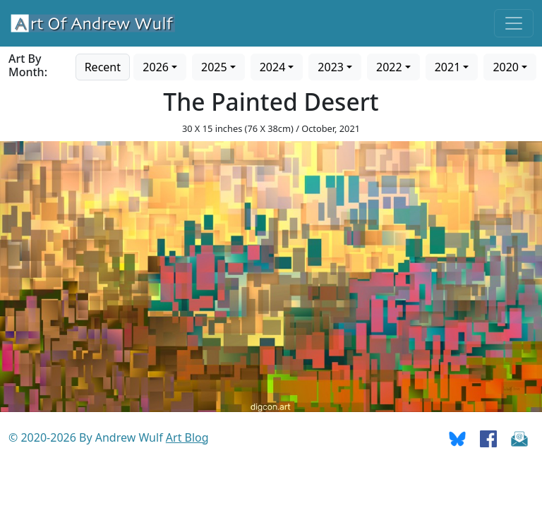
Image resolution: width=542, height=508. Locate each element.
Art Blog (187, 437)
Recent (103, 67)
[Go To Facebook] (488, 437)
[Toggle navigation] (514, 23)
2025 (214, 67)
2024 (273, 67)
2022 (389, 67)
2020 (506, 67)
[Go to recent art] (103, 65)
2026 (156, 67)
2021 (448, 67)
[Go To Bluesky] (457, 437)
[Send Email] (519, 437)
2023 (331, 67)
